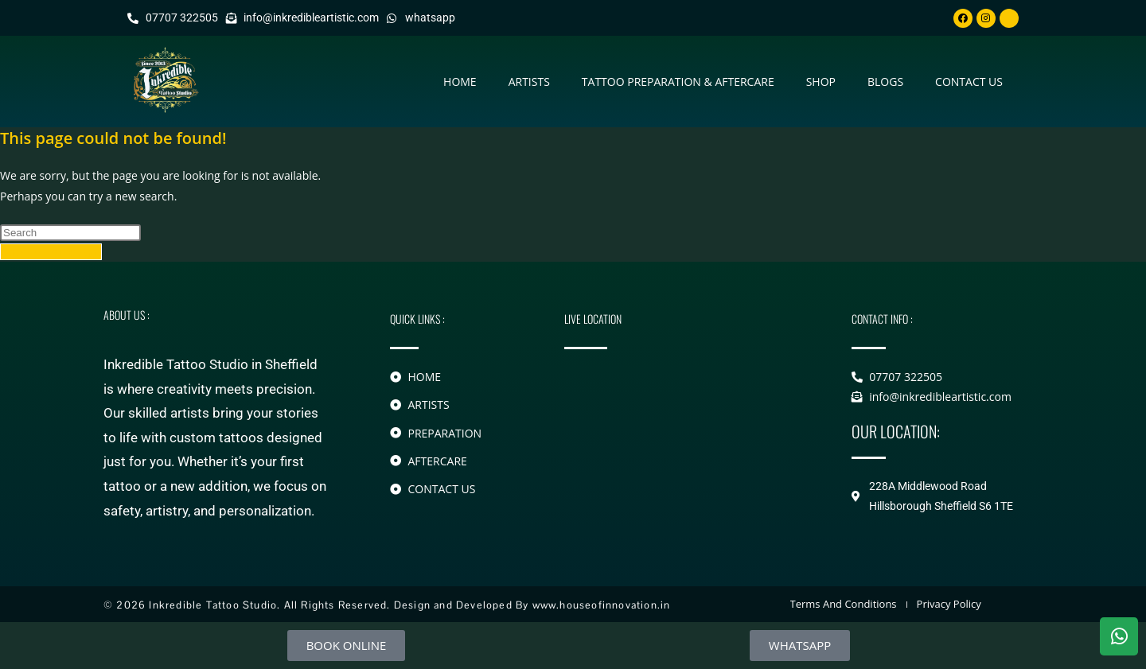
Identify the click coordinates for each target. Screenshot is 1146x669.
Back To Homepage (51, 251)
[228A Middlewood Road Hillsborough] (684, 434)
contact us (969, 81)
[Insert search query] (70, 232)
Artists (529, 81)
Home (460, 81)
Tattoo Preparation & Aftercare (678, 81)
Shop (821, 81)
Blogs (885, 81)
